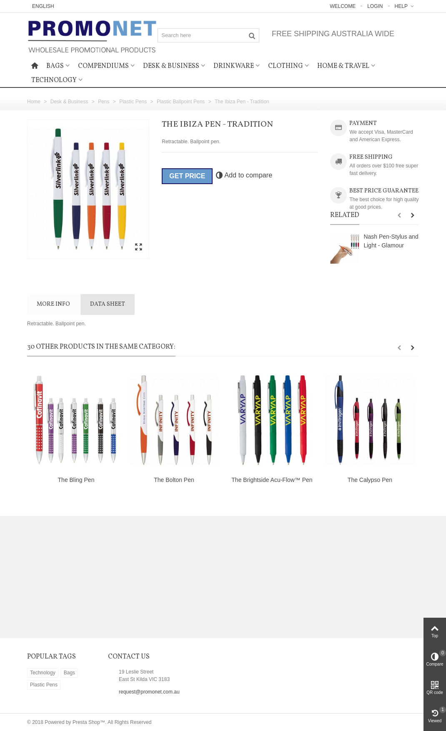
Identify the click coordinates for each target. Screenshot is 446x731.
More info (53, 304)
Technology (54, 80)
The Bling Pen (76, 480)
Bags (55, 66)
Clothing (285, 66)
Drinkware (233, 66)
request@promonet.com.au (149, 692)
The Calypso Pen (370, 480)
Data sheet (107, 304)
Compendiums (103, 66)
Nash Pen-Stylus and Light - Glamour (390, 241)
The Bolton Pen (174, 480)
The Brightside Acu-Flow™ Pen (271, 480)
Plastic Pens (44, 685)
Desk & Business (171, 66)
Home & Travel (343, 66)
